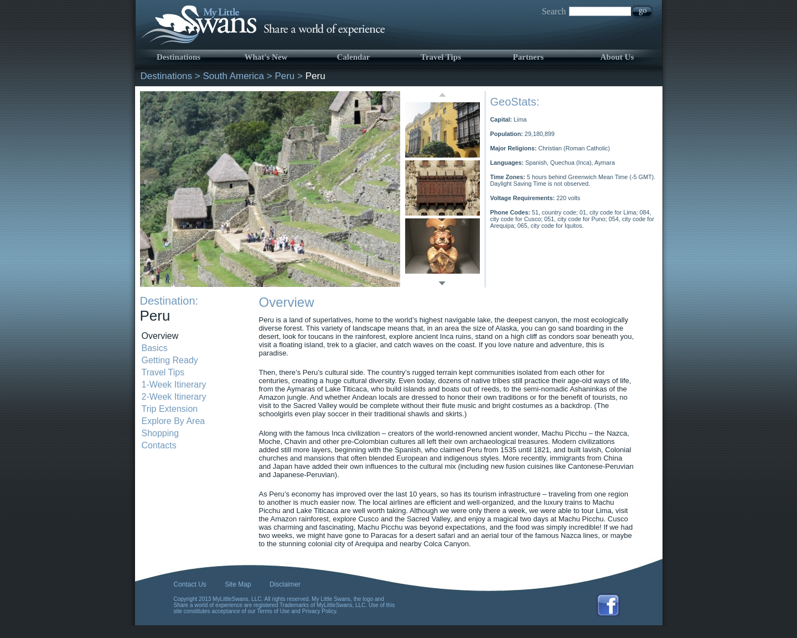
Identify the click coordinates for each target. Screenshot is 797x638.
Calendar (353, 57)
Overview (160, 336)
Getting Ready (170, 360)
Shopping (160, 433)
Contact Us (190, 584)
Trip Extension (170, 409)
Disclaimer (285, 584)
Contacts (159, 445)
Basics (155, 348)
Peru (284, 76)
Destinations (178, 57)
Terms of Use (273, 611)
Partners (528, 57)
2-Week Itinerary (174, 396)
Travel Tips (441, 57)
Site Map (238, 584)
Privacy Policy (319, 611)
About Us (617, 57)
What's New (266, 57)
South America (233, 76)
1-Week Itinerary (174, 384)
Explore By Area (173, 421)
